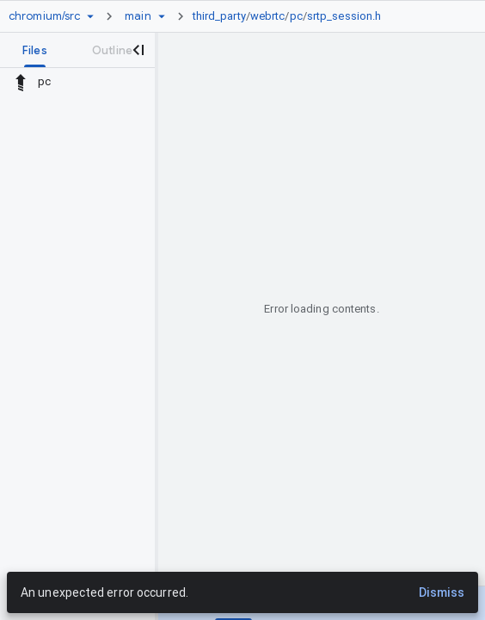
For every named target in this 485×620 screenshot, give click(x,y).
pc (296, 15)
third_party (219, 15)
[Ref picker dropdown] (162, 16)
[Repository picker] (90, 16)
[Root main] (137, 16)
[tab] (35, 50)
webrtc (267, 15)
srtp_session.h (344, 15)
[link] (291, 16)
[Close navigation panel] (137, 50)
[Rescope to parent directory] (20, 82)
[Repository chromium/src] (44, 16)
